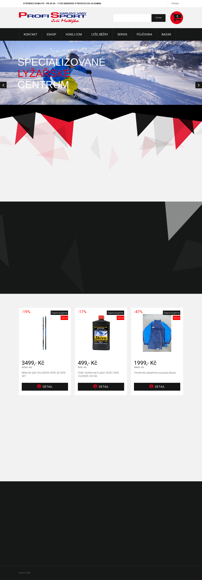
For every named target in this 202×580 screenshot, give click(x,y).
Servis (122, 34)
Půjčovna (144, 34)
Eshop (51, 34)
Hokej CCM (74, 34)
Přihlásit (175, 3)
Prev (3, 85)
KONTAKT (30, 34)
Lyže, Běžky (99, 34)
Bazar (166, 34)
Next (198, 85)
